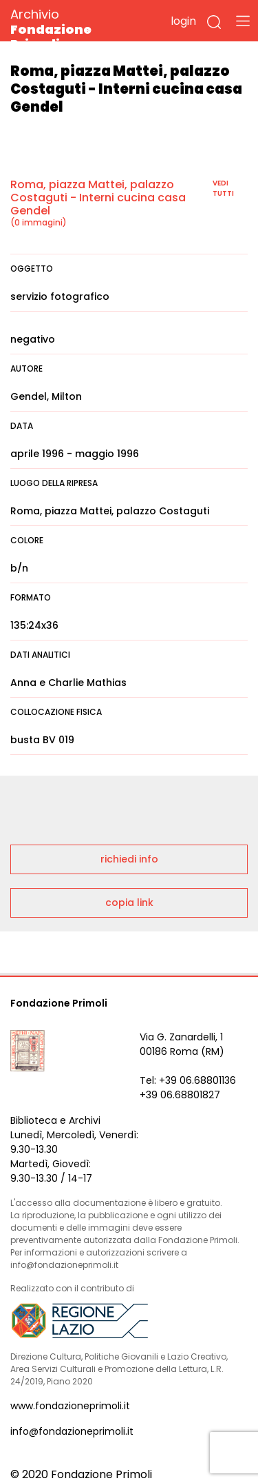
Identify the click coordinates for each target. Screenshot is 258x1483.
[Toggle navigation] (243, 20)
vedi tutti (223, 188)
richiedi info (129, 859)
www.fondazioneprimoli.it (70, 1406)
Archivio (75, 29)
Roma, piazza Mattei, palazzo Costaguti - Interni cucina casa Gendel (98, 197)
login (183, 21)
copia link (129, 902)
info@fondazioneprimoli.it (71, 1431)
